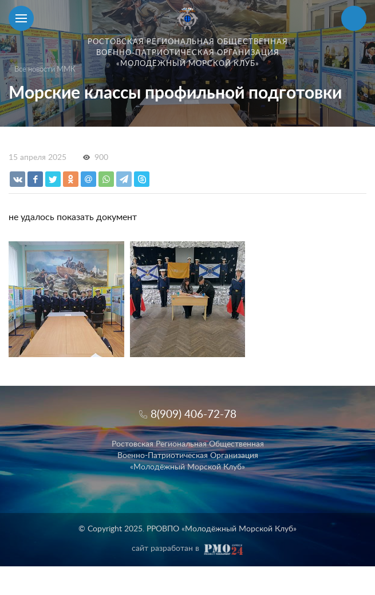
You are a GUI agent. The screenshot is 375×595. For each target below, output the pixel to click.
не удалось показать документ (73, 217)
